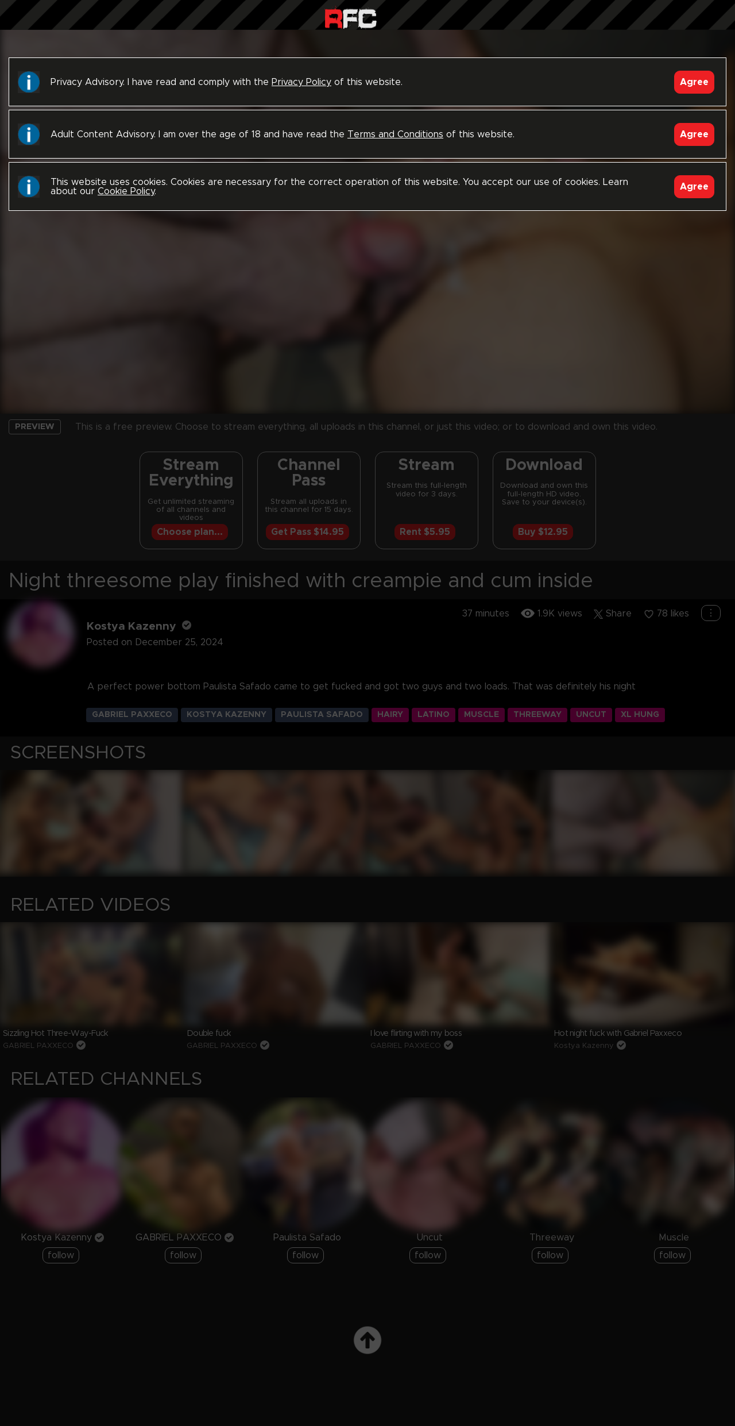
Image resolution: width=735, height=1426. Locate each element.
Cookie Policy (126, 191)
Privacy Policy (301, 82)
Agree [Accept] (694, 82)
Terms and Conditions (395, 134)
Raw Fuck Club (350, 17)
